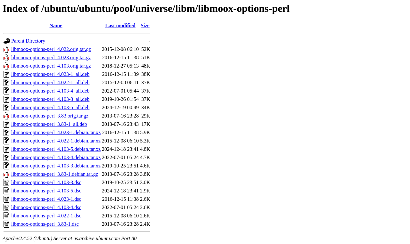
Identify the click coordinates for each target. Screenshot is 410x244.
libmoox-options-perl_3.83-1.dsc (45, 224)
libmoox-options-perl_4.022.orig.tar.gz (51, 49)
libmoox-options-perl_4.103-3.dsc (46, 182)
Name (56, 25)
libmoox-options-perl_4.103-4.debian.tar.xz (56, 157)
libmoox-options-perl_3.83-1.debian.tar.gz (54, 174)
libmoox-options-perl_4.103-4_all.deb (50, 91)
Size (145, 25)
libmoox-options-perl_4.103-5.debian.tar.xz (56, 149)
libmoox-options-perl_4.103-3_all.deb (50, 99)
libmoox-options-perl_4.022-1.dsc (46, 215)
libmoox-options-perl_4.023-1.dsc (46, 199)
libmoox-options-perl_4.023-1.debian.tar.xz (56, 132)
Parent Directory (28, 41)
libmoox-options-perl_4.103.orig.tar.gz (51, 66)
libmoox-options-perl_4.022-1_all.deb (50, 82)
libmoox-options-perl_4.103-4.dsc (46, 207)
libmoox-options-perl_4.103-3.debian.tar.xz (56, 165)
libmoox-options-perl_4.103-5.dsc (46, 190)
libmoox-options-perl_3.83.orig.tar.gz (49, 115)
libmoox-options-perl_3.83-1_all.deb (49, 124)
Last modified (120, 25)
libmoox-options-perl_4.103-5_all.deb (50, 107)
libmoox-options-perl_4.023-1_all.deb (50, 74)
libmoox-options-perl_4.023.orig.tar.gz (51, 57)
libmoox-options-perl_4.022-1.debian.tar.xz (56, 140)
